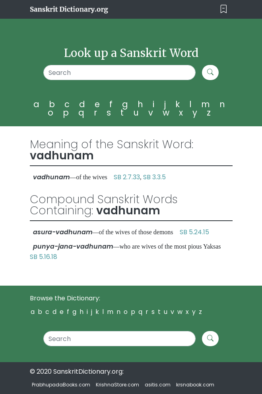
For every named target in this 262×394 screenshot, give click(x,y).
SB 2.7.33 (127, 177)
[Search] (119, 72)
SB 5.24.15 (194, 232)
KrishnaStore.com (117, 384)
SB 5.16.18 (43, 256)
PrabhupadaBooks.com (61, 384)
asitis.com (158, 384)
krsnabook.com (195, 384)
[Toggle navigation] (224, 9)
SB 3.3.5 (154, 177)
